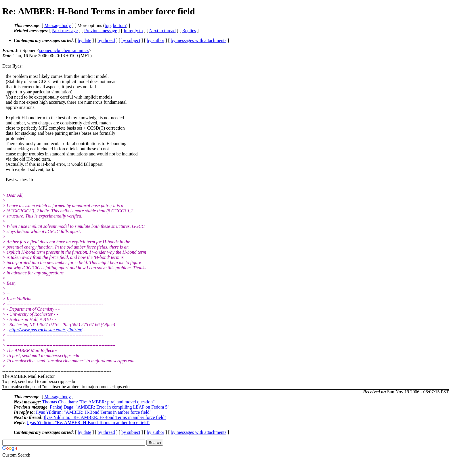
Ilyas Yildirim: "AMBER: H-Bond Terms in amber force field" (93, 412)
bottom (119, 25)
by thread (106, 40)
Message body (57, 25)
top (107, 25)
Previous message (100, 30)
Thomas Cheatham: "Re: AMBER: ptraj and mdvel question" (98, 401)
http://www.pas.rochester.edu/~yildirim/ (45, 329)
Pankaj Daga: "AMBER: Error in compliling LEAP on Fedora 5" (109, 407)
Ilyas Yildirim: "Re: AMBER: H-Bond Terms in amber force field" (105, 417)
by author (155, 40)
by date (84, 40)
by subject (130, 40)
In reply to (133, 30)
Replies (189, 30)
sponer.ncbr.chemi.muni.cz (64, 50)
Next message (65, 30)
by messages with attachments (198, 40)
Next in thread (162, 30)
